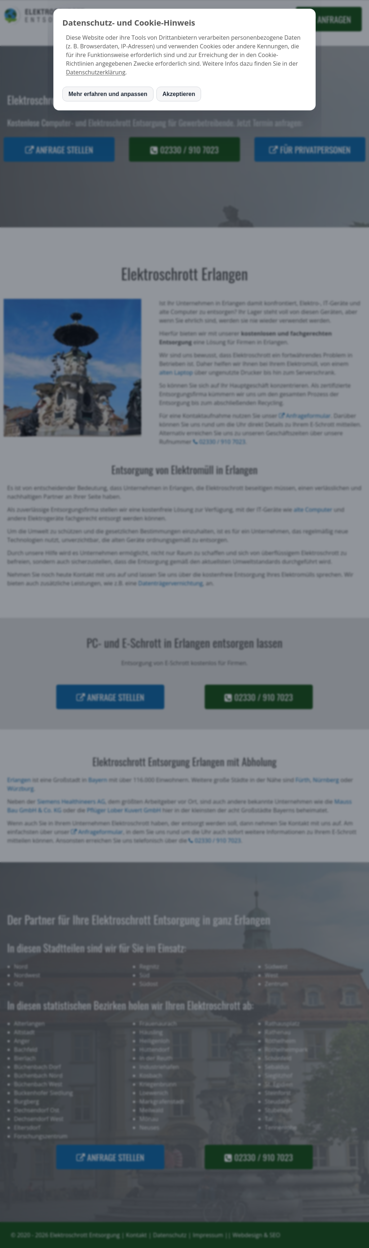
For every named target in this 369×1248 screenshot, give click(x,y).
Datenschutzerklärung (95, 72)
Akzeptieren (179, 94)
